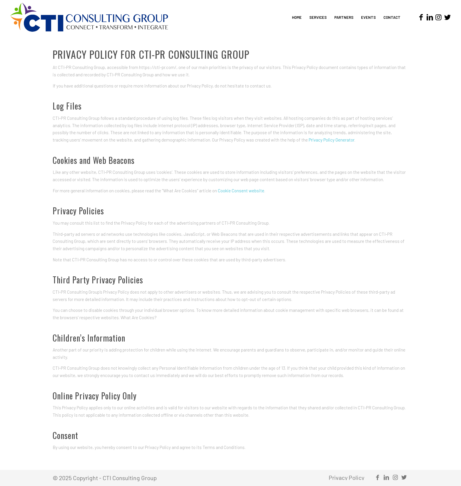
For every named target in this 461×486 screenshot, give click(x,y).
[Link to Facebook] (421, 17)
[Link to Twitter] (447, 17)
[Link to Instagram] (438, 17)
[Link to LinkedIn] (429, 17)
